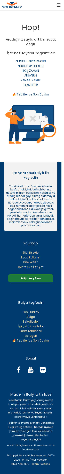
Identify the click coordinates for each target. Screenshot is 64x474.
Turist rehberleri (30, 331)
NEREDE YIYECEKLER (31, 66)
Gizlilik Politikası (41, 464)
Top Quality (30, 312)
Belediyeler (31, 322)
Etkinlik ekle (31, 253)
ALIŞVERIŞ (30, 75)
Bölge (31, 317)
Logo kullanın (30, 257)
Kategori (31, 336)
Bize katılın (30, 262)
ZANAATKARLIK (31, 80)
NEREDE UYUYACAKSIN (31, 61)
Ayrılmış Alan (31, 278)
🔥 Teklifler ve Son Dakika (30, 94)
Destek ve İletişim (31, 267)
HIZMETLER (31, 85)
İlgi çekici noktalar (31, 326)
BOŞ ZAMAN (30, 71)
